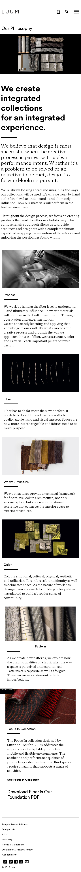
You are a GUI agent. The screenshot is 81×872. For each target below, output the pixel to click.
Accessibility (9, 855)
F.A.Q (5, 834)
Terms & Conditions (13, 844)
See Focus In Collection (23, 779)
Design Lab (8, 829)
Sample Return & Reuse (15, 824)
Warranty (7, 839)
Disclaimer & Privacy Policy (17, 849)
